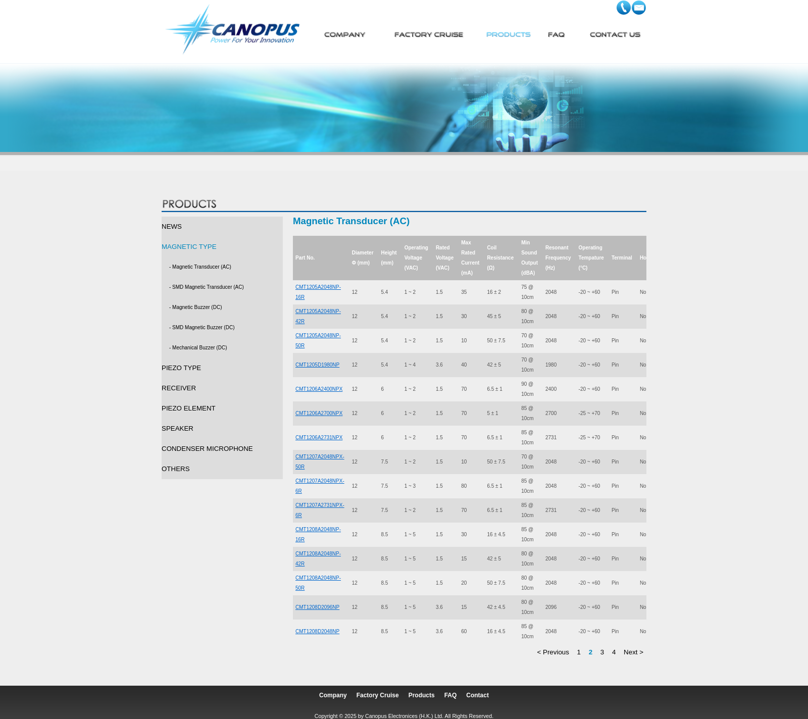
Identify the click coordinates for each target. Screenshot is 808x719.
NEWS (172, 226)
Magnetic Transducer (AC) (201, 267)
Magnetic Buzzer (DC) (197, 307)
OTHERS (176, 469)
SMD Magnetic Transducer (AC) (208, 287)
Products (422, 695)
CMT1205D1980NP (317, 365)
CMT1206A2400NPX (318, 389)
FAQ (450, 695)
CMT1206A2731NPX (318, 437)
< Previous (553, 652)
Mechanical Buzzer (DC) (199, 347)
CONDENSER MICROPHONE (207, 448)
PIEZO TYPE (181, 368)
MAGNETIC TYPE (189, 246)
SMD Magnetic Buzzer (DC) (203, 327)
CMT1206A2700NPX (318, 413)
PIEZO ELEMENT (189, 408)
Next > (633, 652)
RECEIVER (179, 388)
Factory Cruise (378, 695)
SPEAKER (177, 428)
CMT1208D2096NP (317, 607)
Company (333, 695)
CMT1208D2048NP (317, 631)
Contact (477, 695)
